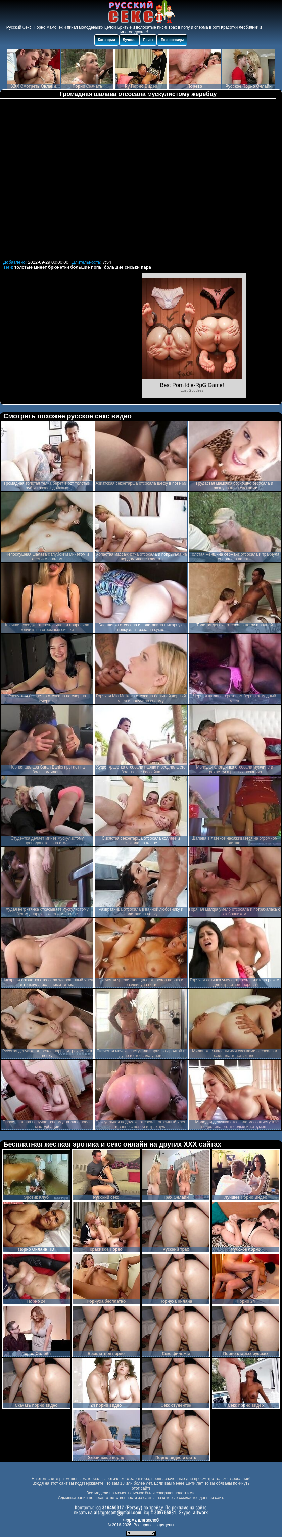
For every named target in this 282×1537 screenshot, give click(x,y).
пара (146, 267)
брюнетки (58, 267)
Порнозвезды (172, 40)
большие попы (86, 267)
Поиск (148, 40)
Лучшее (129, 40)
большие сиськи (122, 267)
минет (40, 267)
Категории (106, 40)
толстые (23, 267)
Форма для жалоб (141, 1520)
